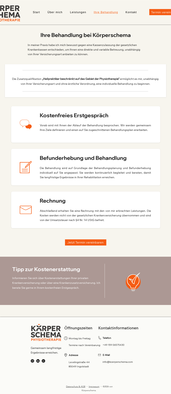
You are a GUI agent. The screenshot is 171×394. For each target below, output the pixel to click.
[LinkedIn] (38, 361)
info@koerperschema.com (118, 361)
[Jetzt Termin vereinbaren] (85, 242)
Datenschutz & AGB (75, 386)
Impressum (94, 386)
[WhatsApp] (43, 361)
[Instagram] (32, 361)
